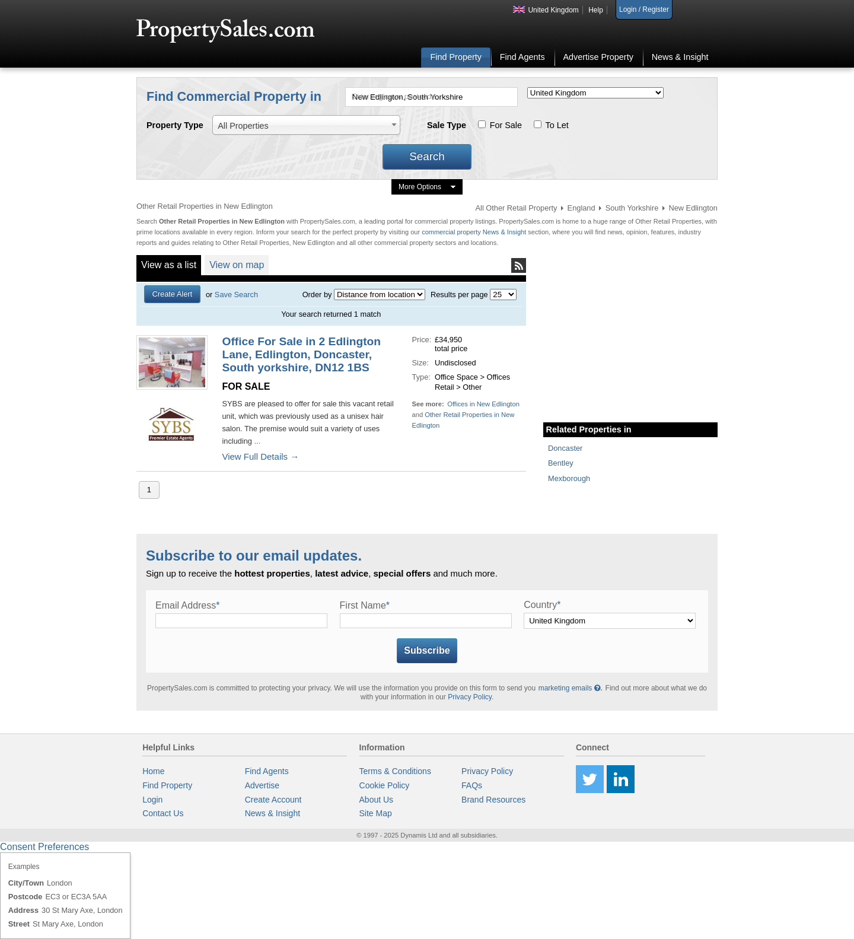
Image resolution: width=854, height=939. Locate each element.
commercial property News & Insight (475, 231)
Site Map (375, 813)
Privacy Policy (470, 697)
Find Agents (522, 57)
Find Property (456, 57)
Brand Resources (493, 799)
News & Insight (680, 57)
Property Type (174, 125)
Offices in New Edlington (483, 404)
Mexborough (569, 478)
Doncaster (565, 448)
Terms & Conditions (395, 771)
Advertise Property (598, 57)
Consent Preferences (44, 847)
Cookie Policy (384, 785)
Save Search (236, 294)
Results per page (459, 294)
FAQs (471, 785)
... (256, 441)
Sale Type (446, 125)
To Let (557, 125)
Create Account (273, 799)
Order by (317, 294)
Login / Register (644, 9)
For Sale (506, 125)
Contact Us (162, 813)
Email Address (187, 605)
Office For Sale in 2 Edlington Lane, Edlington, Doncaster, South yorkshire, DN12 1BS (301, 354)
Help (595, 10)
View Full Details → (260, 456)
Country (542, 605)
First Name (365, 605)
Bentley (560, 463)
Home (153, 771)
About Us (376, 799)
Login (152, 799)
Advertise (262, 785)
